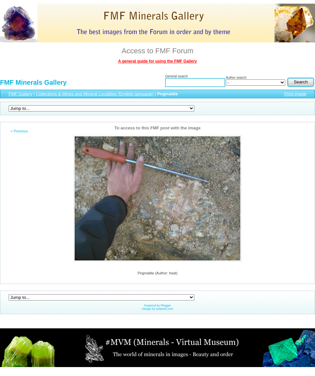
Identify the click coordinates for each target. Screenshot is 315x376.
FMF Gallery (20, 93)
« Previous (19, 131)
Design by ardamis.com (157, 308)
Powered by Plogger (157, 305)
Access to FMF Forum (157, 51)
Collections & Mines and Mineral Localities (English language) (95, 93)
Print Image (295, 93)
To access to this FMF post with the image (157, 127)
